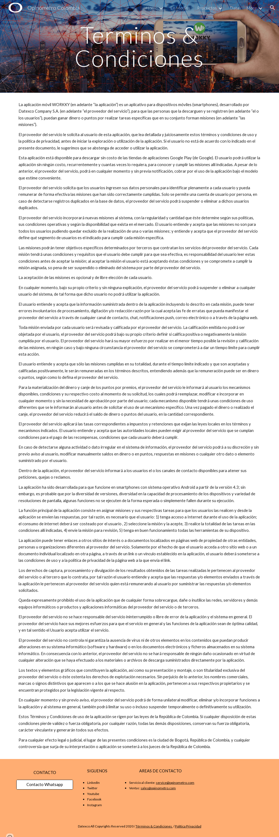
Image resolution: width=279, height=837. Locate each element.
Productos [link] (207, 7)
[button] (272, 7)
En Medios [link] (180, 7)
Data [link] (234, 7)
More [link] (251, 7)
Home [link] (151, 7)
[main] (139, 46)
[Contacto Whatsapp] (45, 784)
